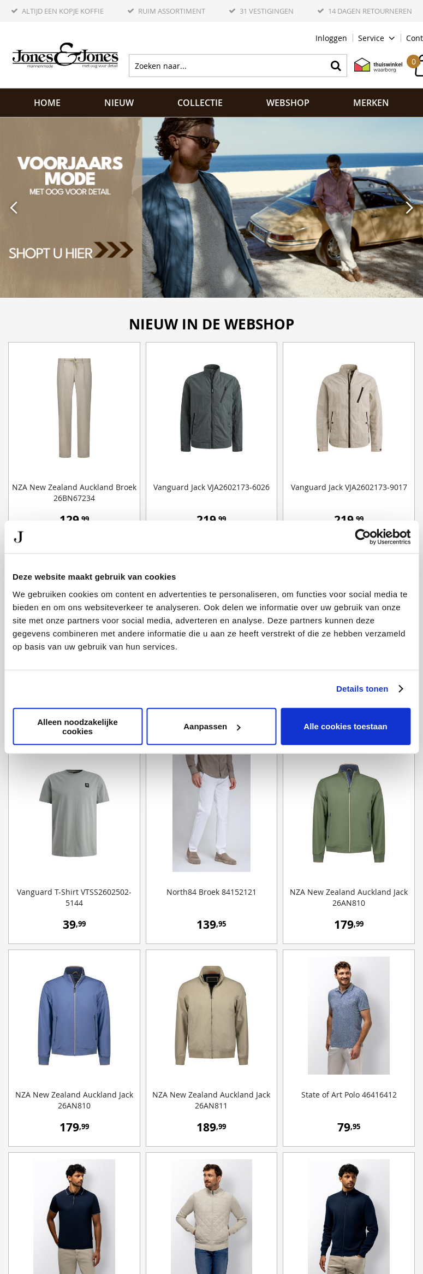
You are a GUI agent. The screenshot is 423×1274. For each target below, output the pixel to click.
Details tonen (362, 688)
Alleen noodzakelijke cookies (77, 726)
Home (47, 103)
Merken (371, 103)
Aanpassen (211, 726)
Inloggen (331, 38)
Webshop (287, 103)
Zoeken (336, 65)
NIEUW (119, 103)
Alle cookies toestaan (345, 726)
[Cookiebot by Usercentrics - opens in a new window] (362, 537)
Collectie (200, 103)
